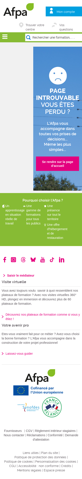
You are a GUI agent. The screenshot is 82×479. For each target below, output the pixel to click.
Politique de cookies (18, 461)
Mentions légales (29, 470)
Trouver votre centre (35, 25)
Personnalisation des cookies (55, 461)
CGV (29, 431)
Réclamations (36, 435)
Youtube (42, 259)
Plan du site (49, 453)
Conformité (55, 435)
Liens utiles (31, 453)
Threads (23, 259)
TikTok (52, 259)
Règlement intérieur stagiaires (55, 431)
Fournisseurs (13, 431)
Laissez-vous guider (19, 353)
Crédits (66, 466)
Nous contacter (14, 435)
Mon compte (66, 12)
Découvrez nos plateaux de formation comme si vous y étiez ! (43, 317)
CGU (12, 466)
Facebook (4, 259)
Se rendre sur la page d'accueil (57, 164)
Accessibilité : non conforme (38, 466)
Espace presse (54, 470)
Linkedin (61, 259)
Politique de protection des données (40, 457)
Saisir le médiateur (21, 275)
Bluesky (33, 259)
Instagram (13, 259)
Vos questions (66, 25)
